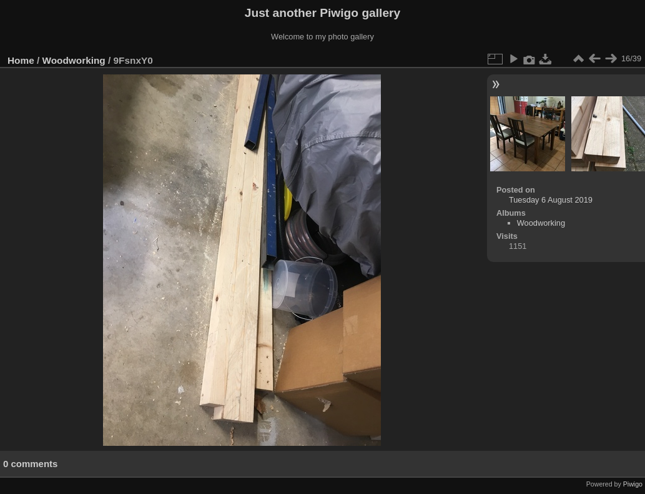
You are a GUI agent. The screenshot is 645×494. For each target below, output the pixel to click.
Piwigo (633, 484)
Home (20, 60)
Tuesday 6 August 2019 (551, 199)
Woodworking (74, 60)
